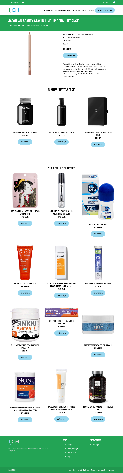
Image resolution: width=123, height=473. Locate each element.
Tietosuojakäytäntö (98, 470)
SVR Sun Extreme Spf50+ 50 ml (25, 283)
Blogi (91, 10)
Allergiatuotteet (105, 10)
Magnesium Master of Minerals (25, 132)
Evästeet (86, 470)
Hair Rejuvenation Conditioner (61, 132)
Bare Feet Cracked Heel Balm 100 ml (98, 345)
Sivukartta (110, 470)
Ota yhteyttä (77, 470)
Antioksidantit (90, 34)
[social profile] (23, 2)
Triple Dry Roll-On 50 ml (98, 224)
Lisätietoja (70, 55)
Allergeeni (48, 10)
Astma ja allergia (62, 10)
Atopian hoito (79, 10)
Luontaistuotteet (78, 34)
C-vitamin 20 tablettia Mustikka (98, 283)
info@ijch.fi (106, 2)
